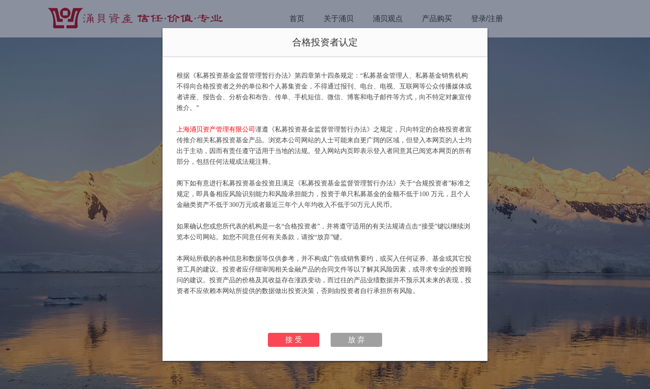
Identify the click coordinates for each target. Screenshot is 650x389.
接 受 (293, 340)
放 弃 (356, 340)
